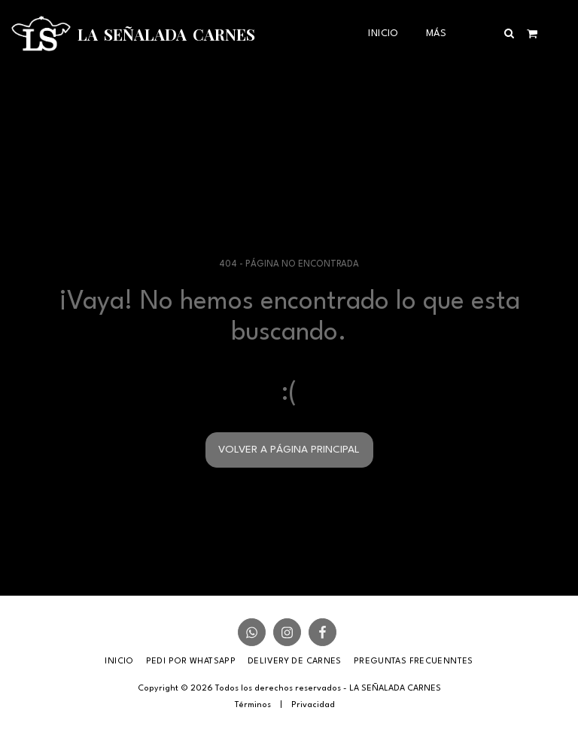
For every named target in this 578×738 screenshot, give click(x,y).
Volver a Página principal (289, 449)
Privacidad (313, 705)
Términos (253, 705)
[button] (509, 33)
